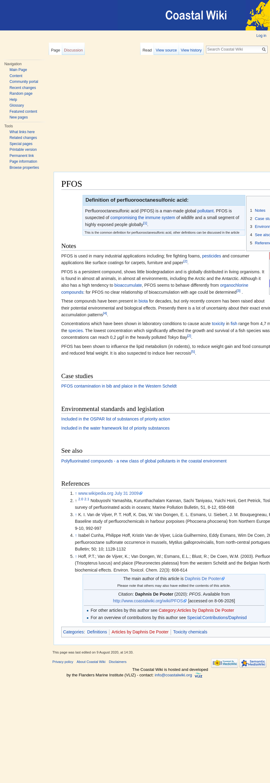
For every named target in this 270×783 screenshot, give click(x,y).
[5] (193, 351)
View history (191, 50)
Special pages (20, 144)
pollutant (205, 210)
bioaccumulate (128, 285)
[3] (238, 290)
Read (147, 50)
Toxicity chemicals (190, 631)
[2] (185, 261)
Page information (23, 161)
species (75, 330)
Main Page (18, 70)
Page (55, 50)
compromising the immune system (142, 217)
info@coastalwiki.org (173, 675)
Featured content (23, 111)
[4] (105, 313)
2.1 (86, 499)
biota (143, 301)
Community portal (23, 82)
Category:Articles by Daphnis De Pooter (196, 610)
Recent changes (22, 88)
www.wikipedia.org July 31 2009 (108, 493)
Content (15, 76)
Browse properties (24, 167)
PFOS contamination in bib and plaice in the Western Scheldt (119, 386)
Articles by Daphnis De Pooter (140, 631)
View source (166, 50)
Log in (261, 36)
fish (234, 323)
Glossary (16, 105)
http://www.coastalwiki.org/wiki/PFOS (148, 600)
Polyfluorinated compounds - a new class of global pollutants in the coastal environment (143, 461)
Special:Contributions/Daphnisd (217, 617)
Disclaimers (117, 662)
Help (13, 99)
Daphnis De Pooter (203, 578)
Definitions (97, 631)
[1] (145, 223)
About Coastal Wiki (91, 662)
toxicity (218, 323)
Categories (73, 631)
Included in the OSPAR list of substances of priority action (115, 418)
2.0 (80, 499)
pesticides (211, 255)
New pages (18, 117)
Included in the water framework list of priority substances (115, 428)
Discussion (73, 50)
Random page (20, 93)
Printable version (23, 149)
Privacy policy (62, 662)
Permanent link (21, 156)
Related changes (23, 138)
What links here (22, 132)
